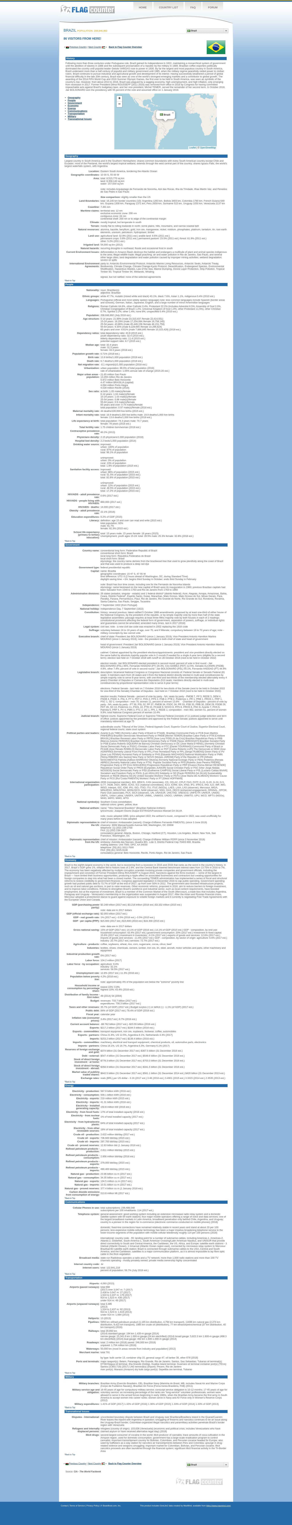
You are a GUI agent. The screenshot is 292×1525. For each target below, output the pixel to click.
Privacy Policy (92, 1506)
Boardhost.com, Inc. (112, 1506)
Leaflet (192, 147)
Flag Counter (88, 9)
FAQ (193, 7)
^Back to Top (70, 281)
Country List (168, 7)
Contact (64, 1506)
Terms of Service (77, 1506)
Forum (213, 7)
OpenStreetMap (208, 147)
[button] (173, 113)
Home (143, 7)
